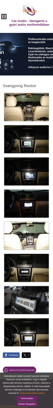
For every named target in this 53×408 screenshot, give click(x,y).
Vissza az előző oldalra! (22, 370)
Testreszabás (27, 398)
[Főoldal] (30, 10)
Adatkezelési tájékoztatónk (32, 393)
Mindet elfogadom (27, 404)
